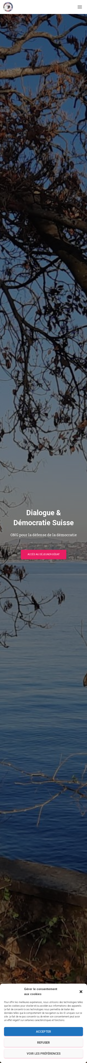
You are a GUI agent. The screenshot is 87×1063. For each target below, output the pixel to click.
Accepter (43, 1031)
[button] (81, 992)
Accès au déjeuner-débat (44, 554)
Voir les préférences (43, 1053)
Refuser (43, 1042)
